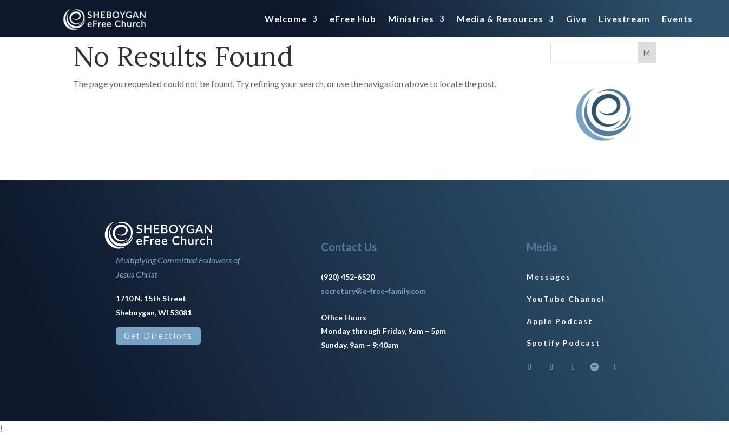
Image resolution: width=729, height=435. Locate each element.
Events (677, 19)
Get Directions (158, 335)
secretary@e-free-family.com (373, 290)
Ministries (411, 19)
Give (576, 19)
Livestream (624, 19)
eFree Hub (353, 19)
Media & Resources (500, 19)
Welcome (286, 19)
